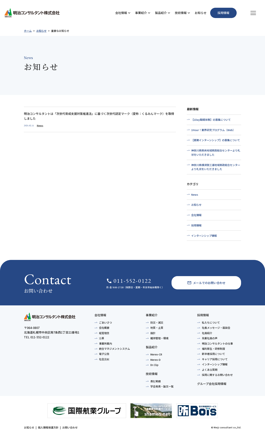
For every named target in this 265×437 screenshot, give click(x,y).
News (194, 194)
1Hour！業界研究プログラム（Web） (213, 130)
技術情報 (181, 12)
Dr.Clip (154, 365)
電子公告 (104, 354)
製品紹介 (161, 12)
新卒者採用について (213, 354)
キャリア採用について (215, 359)
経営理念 (104, 333)
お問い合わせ (70, 427)
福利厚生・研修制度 (213, 348)
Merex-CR (156, 354)
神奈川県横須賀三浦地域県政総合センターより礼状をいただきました (215, 167)
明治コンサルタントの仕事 (217, 343)
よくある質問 (209, 369)
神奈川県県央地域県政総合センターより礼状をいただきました (215, 152)
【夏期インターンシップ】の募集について (215, 140)
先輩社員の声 (209, 338)
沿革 (101, 338)
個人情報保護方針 (48, 427)
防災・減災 (156, 322)
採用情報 (196, 225)
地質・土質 (156, 327)
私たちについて (211, 322)
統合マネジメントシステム (114, 348)
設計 (153, 333)
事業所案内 (105, 343)
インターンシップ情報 (204, 235)
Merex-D (155, 360)
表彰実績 (155, 381)
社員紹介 (207, 333)
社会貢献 (104, 359)
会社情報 (121, 12)
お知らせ (200, 12)
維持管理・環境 (159, 338)
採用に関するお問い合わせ (217, 375)
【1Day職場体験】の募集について (211, 119)
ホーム (28, 31)
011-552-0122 (128, 281)
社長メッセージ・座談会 (216, 327)
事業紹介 (141, 12)
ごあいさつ (105, 322)
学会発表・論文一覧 (162, 386)
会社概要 (104, 327)
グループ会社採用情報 (211, 383)
